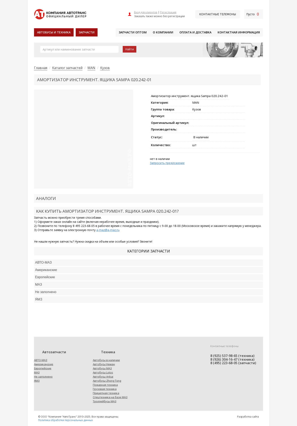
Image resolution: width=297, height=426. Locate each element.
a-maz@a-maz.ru (107, 230)
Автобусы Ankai (103, 376)
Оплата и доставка (195, 32)
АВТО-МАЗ (43, 262)
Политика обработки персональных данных (65, 420)
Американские (46, 270)
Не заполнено (45, 292)
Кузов (105, 68)
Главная (40, 68)
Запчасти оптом (133, 32)
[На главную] (60, 14)
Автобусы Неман (104, 364)
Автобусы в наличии (106, 360)
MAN (91, 68)
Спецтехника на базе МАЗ (110, 397)
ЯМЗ (37, 381)
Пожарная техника (105, 385)
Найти (129, 49)
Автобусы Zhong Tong (107, 381)
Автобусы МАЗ (102, 368)
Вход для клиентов (145, 12)
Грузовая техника (105, 389)
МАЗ (37, 372)
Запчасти (86, 32)
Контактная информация (239, 32)
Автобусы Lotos (103, 372)
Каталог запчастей (67, 68)
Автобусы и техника (54, 32)
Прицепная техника (106, 393)
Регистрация (168, 12)
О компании (163, 32)
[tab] (148, 262)
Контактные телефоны (217, 14)
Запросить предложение (167, 163)
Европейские (45, 277)
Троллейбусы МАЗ (104, 401)
